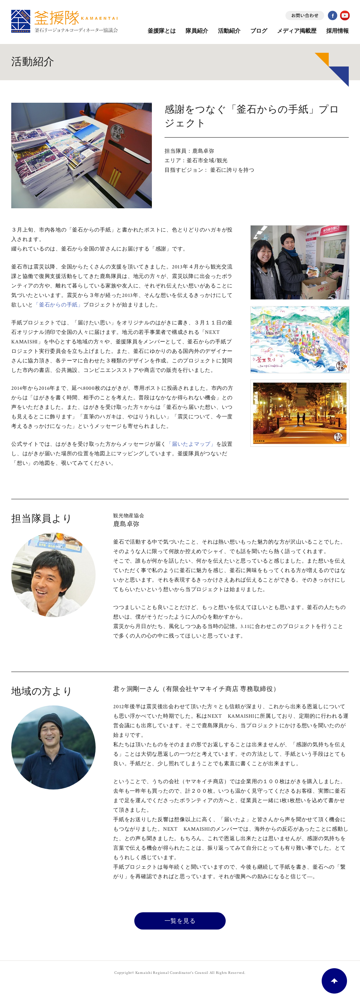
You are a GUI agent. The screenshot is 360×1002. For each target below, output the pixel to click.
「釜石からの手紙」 (58, 305)
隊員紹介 (197, 31)
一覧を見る (180, 921)
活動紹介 (229, 31)
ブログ (258, 31)
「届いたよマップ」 (191, 444)
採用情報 (337, 31)
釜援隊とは (162, 31)
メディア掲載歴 (296, 31)
